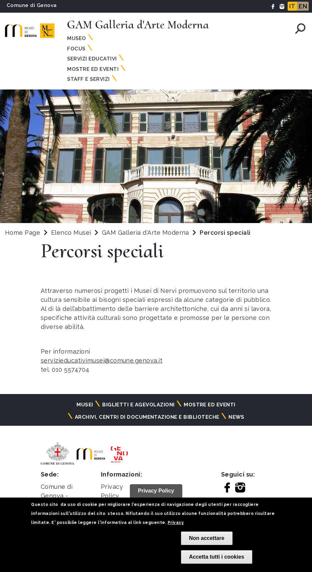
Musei (84, 405)
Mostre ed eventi (210, 405)
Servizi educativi (92, 59)
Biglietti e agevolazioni (138, 405)
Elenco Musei (71, 232)
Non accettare (206, 538)
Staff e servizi (88, 79)
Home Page (22, 232)
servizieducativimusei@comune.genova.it (101, 360)
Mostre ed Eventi (93, 69)
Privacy (176, 522)
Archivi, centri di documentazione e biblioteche (147, 417)
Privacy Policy (156, 491)
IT (292, 6)
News (236, 417)
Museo (76, 38)
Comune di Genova (32, 5)
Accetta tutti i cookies (216, 557)
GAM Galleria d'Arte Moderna (146, 232)
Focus (76, 49)
